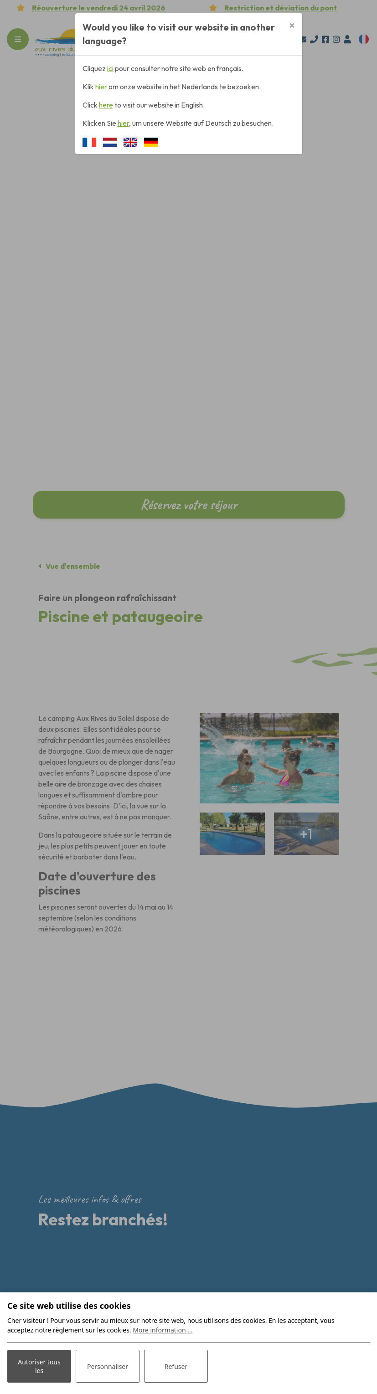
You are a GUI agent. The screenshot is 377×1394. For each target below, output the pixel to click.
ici (110, 68)
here (106, 104)
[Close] (292, 25)
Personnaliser (107, 1366)
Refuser (176, 1366)
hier (101, 86)
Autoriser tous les (39, 1366)
